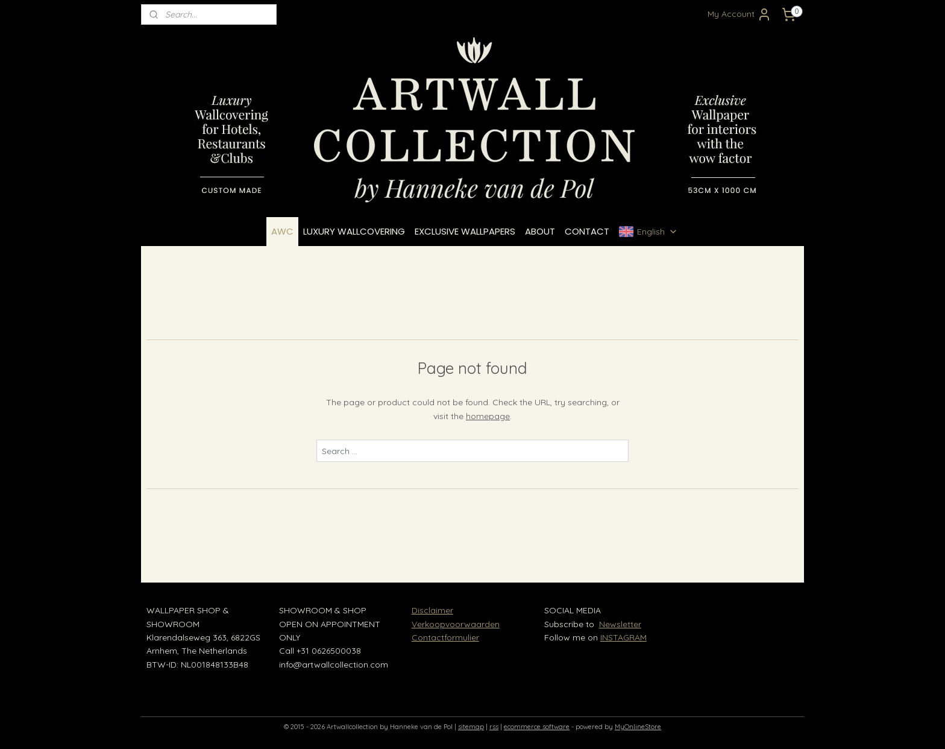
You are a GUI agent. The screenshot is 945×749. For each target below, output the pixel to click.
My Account (739, 14)
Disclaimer (432, 610)
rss (493, 726)
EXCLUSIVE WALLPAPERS (465, 231)
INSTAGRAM (623, 637)
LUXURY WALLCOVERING (354, 231)
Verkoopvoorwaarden (456, 624)
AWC (282, 231)
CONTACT (587, 231)
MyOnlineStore (638, 726)
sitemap (471, 726)
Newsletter (620, 624)
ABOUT (540, 231)
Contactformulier (445, 637)
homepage (488, 416)
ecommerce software (537, 726)
